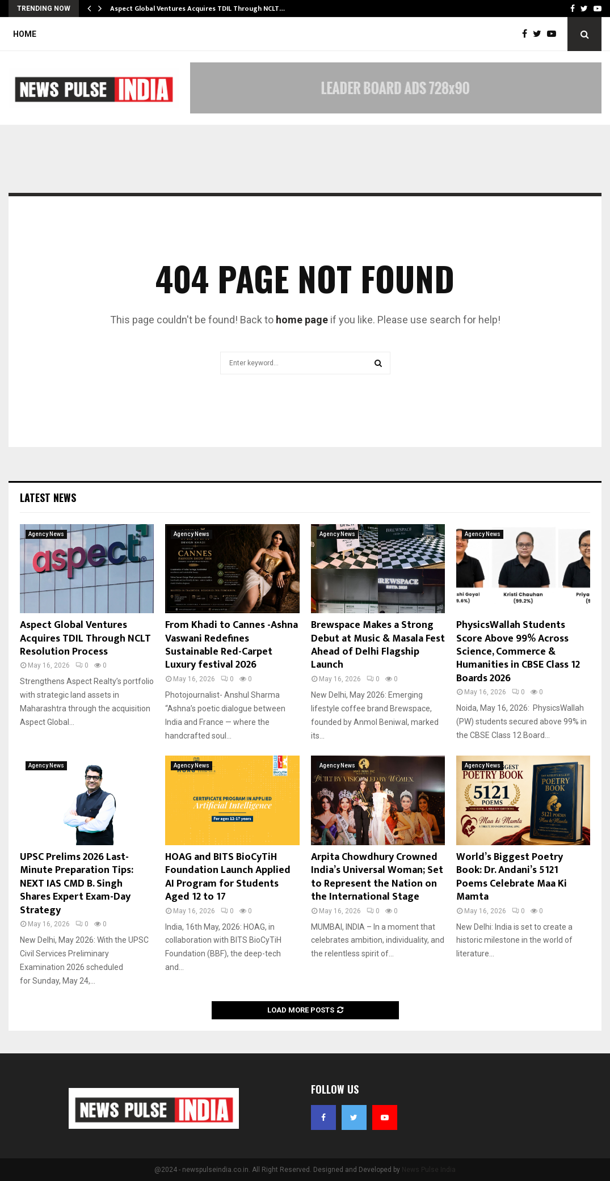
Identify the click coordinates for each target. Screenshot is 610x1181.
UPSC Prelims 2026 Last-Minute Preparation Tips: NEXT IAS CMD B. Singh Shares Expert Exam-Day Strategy (76, 884)
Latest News (48, 497)
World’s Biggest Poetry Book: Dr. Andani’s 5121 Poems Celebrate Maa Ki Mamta (511, 877)
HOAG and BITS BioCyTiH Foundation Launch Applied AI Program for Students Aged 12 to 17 (228, 877)
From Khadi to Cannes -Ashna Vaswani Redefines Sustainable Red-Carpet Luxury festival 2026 (231, 645)
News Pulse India (429, 1170)
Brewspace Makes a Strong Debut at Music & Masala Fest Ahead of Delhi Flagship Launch (378, 645)
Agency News (46, 534)
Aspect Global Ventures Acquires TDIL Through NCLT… (197, 8)
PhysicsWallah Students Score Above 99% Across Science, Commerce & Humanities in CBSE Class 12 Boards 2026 (518, 652)
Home (24, 34)
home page (302, 320)
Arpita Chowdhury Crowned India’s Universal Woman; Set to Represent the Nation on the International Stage (377, 877)
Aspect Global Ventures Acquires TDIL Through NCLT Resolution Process (85, 638)
